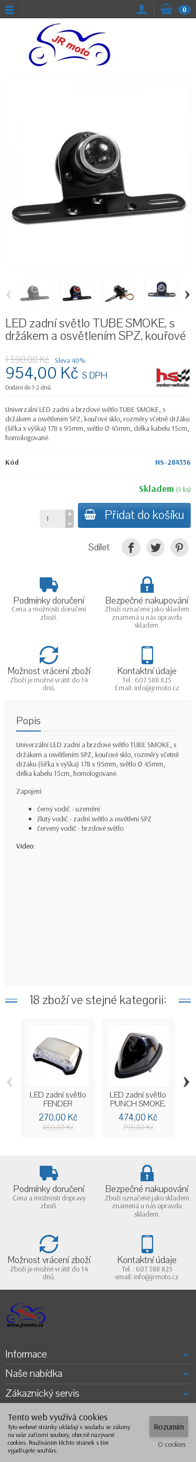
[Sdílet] (131, 547)
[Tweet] (155, 547)
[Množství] (52, 518)
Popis (28, 721)
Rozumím (169, 1426)
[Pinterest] (179, 547)
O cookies (172, 1444)
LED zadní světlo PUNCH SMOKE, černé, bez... (138, 1103)
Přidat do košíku (134, 515)
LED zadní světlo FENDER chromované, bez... (58, 1108)
